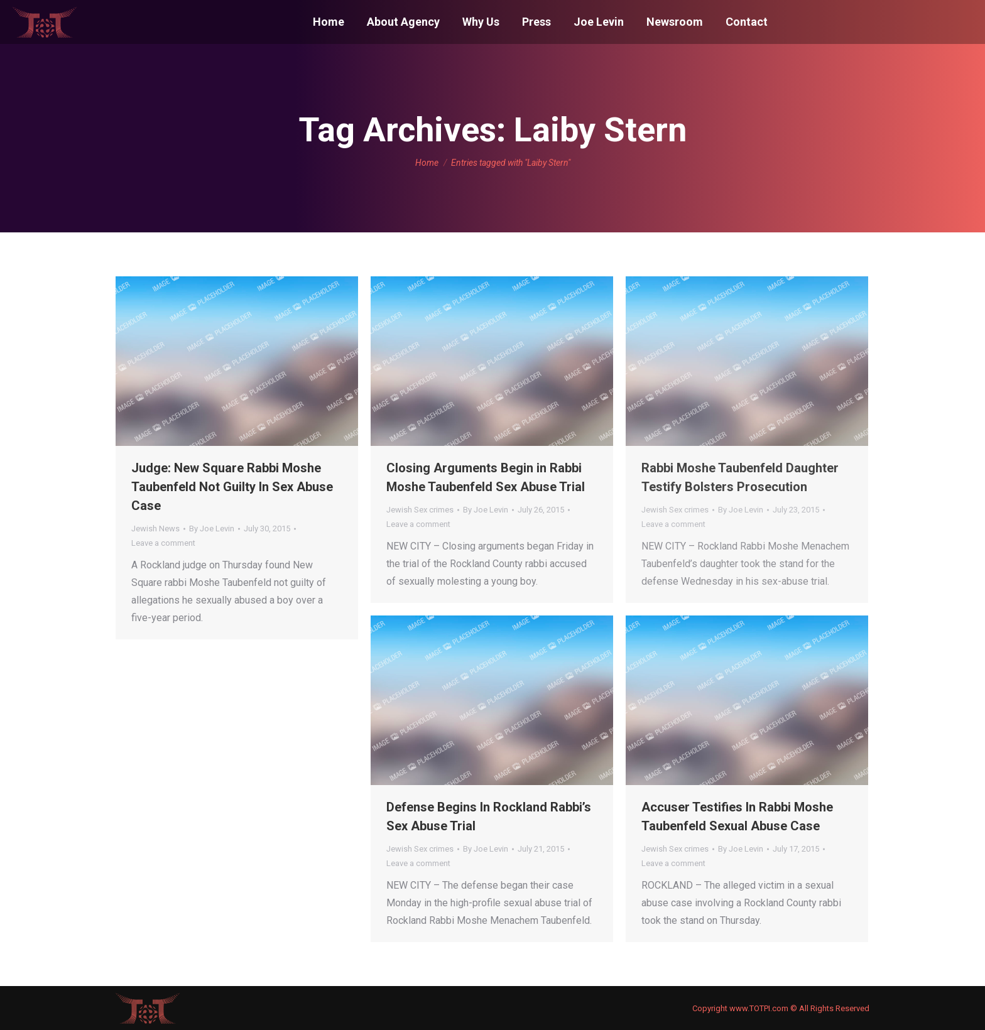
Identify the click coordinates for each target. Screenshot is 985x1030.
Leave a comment (163, 543)
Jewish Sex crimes (420, 509)
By (211, 528)
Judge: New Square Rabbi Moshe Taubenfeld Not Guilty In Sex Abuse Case (232, 486)
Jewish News (155, 528)
